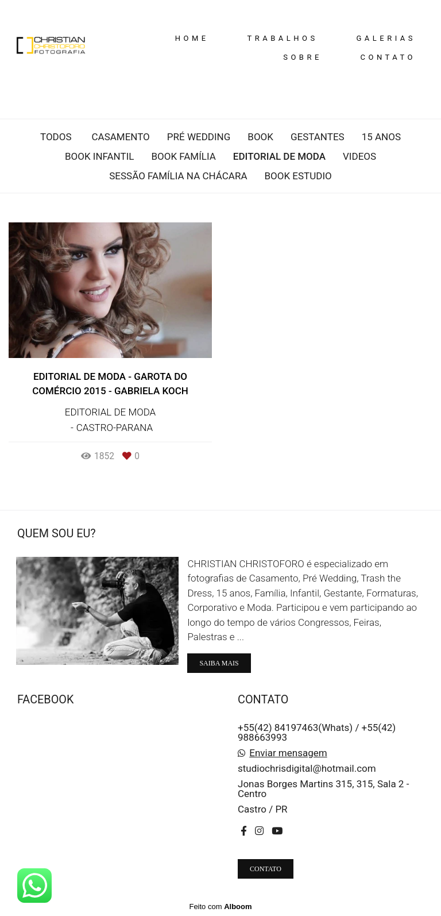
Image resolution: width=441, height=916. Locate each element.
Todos (56, 137)
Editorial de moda (279, 156)
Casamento (120, 137)
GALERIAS (386, 38)
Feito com (220, 906)
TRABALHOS (282, 38)
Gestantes (318, 137)
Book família (183, 156)
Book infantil (99, 156)
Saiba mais (218, 663)
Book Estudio (298, 176)
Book (260, 137)
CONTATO (388, 57)
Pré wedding (198, 137)
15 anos (381, 137)
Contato (265, 869)
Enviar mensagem (288, 753)
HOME (192, 38)
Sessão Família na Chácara (178, 176)
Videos (359, 156)
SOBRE (302, 57)
